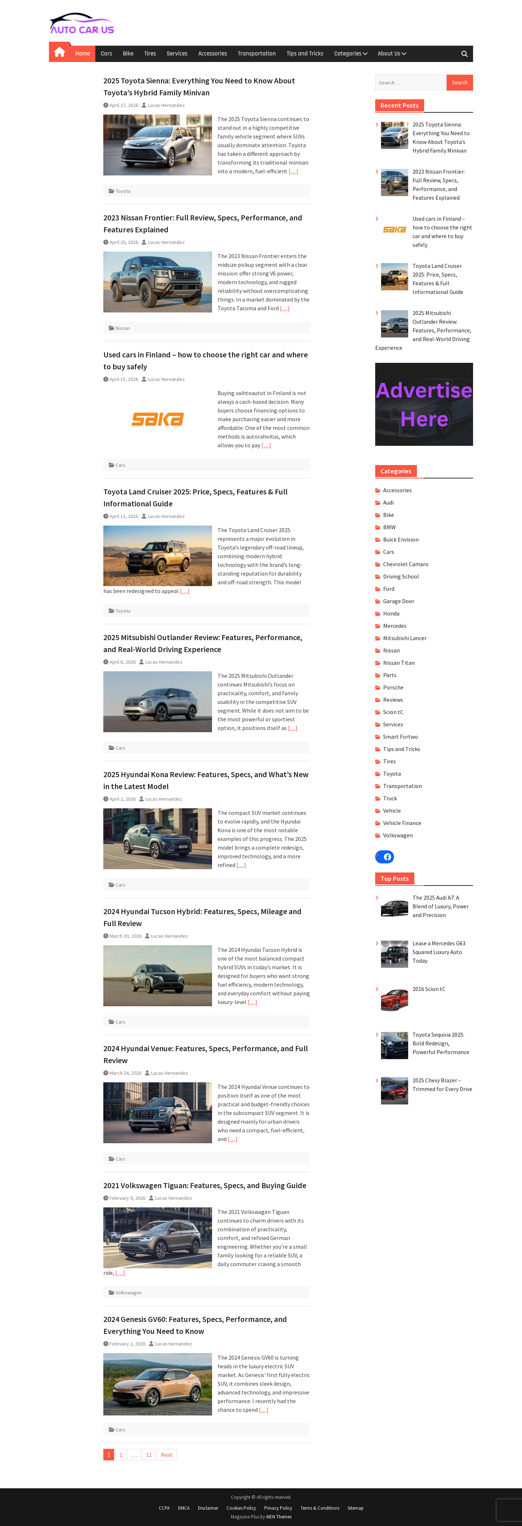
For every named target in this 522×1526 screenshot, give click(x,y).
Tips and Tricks (305, 54)
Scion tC (393, 712)
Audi (388, 502)
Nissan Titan (399, 662)
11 (149, 1454)
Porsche (393, 687)
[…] (293, 171)
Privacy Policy (278, 1508)
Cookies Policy (241, 1508)
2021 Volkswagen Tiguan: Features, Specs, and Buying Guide (204, 1185)
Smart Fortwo (400, 736)
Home (82, 54)
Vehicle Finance (402, 822)
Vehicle (392, 810)
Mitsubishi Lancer (405, 638)
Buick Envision (401, 539)
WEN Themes (278, 1517)
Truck (390, 798)
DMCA (184, 1508)
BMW (389, 527)
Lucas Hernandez (166, 105)
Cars (106, 54)
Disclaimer (208, 1508)
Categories (347, 54)
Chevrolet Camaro (405, 564)
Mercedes (394, 625)
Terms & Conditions (320, 1508)
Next (167, 1454)
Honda (391, 613)
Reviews (393, 699)
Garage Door (398, 601)
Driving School (401, 576)
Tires (150, 54)
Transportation (257, 54)
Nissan (123, 328)
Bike (128, 54)
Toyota (123, 191)
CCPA (164, 1508)
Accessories (212, 54)
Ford (388, 588)
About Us (389, 54)
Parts (390, 675)
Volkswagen (129, 1292)
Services (177, 54)
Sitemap (356, 1508)
